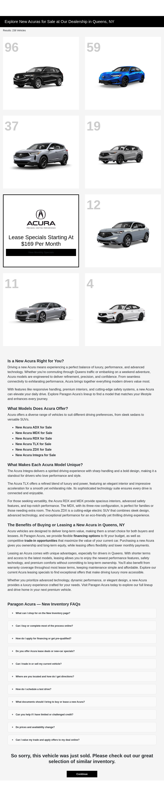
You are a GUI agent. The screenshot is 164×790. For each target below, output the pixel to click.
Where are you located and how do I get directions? (45, 676)
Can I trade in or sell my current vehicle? (39, 663)
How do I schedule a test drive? (33, 689)
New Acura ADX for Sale (33, 427)
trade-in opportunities (40, 540)
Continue (82, 774)
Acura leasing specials (34, 572)
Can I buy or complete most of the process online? (44, 625)
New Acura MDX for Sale (33, 433)
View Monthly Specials (41, 252)
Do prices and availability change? (35, 727)
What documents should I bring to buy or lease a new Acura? (50, 702)
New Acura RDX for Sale (33, 438)
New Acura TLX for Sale (33, 444)
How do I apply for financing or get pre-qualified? (43, 638)
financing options (87, 536)
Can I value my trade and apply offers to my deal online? (47, 740)
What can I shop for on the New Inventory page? (43, 613)
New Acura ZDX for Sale (33, 449)
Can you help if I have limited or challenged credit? (44, 714)
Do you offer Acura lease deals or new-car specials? (45, 651)
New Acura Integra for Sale (35, 455)
